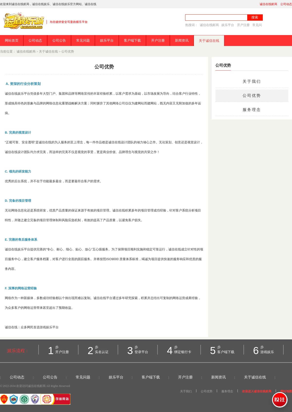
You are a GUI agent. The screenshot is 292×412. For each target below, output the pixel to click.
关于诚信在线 (209, 41)
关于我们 (252, 81)
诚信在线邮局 (268, 4)
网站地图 (286, 391)
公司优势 (67, 51)
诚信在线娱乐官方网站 (67, 4)
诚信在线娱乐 (41, 4)
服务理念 (252, 110)
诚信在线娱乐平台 (17, 93)
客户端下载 (132, 40)
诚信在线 (90, 4)
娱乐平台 (227, 25)
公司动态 (286, 4)
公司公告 (59, 40)
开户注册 (243, 25)
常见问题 (83, 40)
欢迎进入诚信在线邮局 (256, 391)
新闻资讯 (182, 40)
